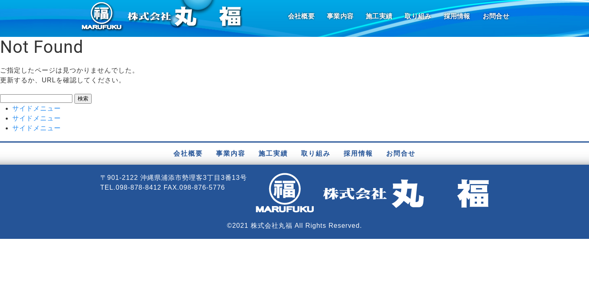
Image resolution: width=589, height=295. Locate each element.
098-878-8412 (139, 187)
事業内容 (340, 16)
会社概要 (301, 16)
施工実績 (379, 16)
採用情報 (457, 16)
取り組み (418, 16)
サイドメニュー (36, 108)
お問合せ (496, 16)
